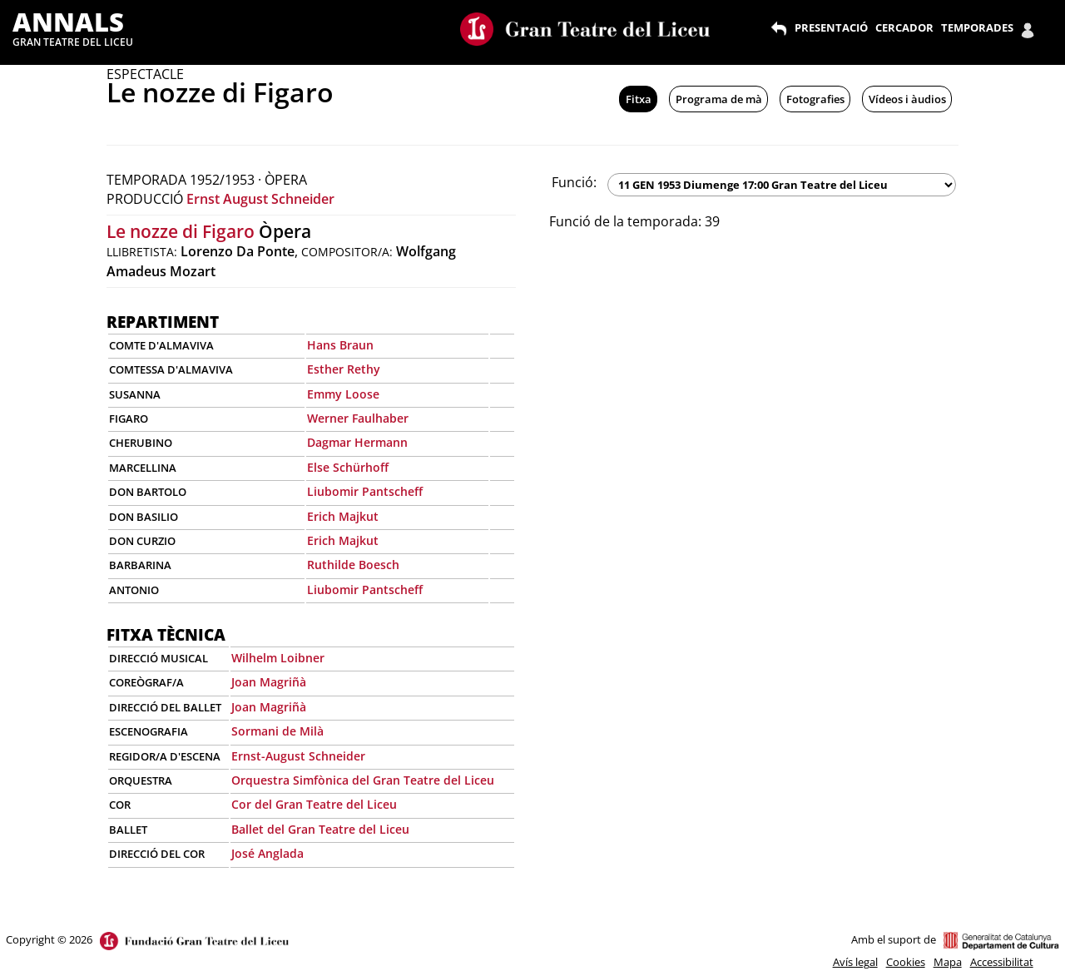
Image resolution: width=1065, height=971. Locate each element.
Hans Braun (340, 345)
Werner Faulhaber (358, 418)
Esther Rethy (343, 369)
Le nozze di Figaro (180, 231)
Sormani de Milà (277, 731)
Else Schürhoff (348, 467)
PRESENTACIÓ (831, 27)
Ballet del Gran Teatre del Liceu (320, 829)
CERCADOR (904, 27)
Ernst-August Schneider (298, 756)
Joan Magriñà (268, 682)
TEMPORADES (977, 27)
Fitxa (638, 99)
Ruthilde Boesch (353, 564)
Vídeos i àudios (907, 99)
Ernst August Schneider (260, 199)
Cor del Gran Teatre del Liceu (314, 804)
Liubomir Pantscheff (365, 491)
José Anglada (267, 853)
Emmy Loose (343, 394)
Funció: (574, 182)
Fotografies (815, 99)
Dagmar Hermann (357, 442)
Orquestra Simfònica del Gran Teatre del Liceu (362, 780)
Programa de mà (719, 99)
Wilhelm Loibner (277, 658)
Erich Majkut (343, 516)
